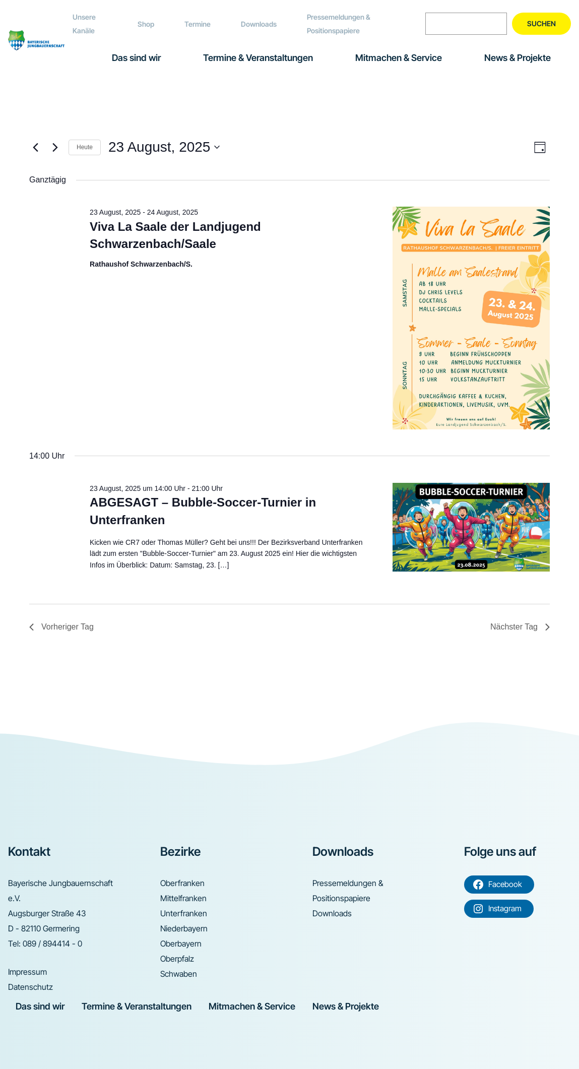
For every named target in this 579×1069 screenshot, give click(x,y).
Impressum (27, 972)
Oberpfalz (177, 959)
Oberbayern (181, 943)
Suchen (541, 23)
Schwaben (178, 974)
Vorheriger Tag (61, 626)
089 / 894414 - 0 (52, 943)
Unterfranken (183, 913)
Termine (197, 24)
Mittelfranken (183, 898)
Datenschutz (30, 987)
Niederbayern (184, 928)
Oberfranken (182, 883)
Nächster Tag (520, 626)
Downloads (259, 24)
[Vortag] (35, 147)
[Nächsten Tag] (55, 147)
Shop (146, 24)
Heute (85, 147)
